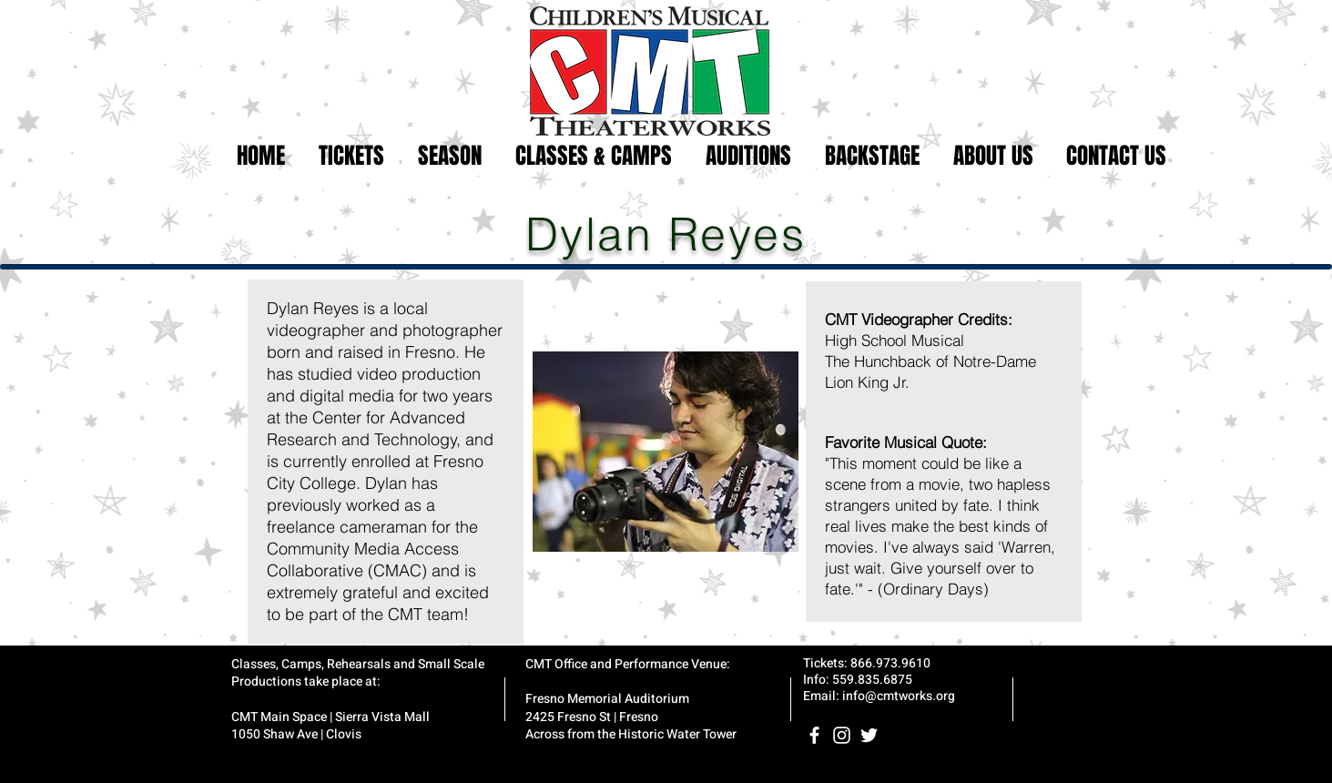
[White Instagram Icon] (841, 735)
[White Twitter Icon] (869, 735)
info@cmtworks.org (898, 696)
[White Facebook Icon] (814, 735)
